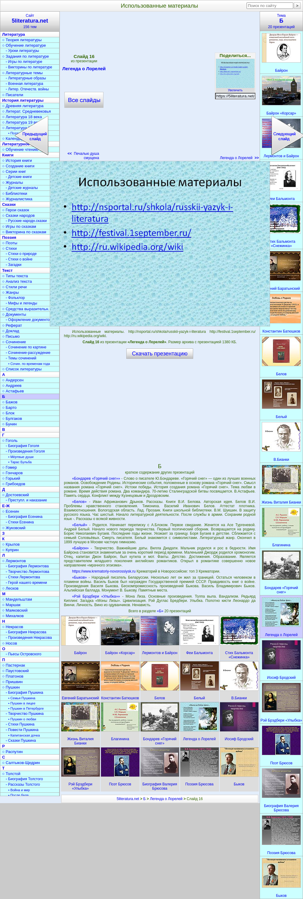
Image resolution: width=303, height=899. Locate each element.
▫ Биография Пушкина (24, 692)
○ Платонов (12, 676)
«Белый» (79, 525)
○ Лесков (10, 588)
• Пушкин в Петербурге (26, 708)
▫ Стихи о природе (21, 254)
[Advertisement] (74, 87)
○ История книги (17, 160)
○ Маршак (11, 604)
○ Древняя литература (22, 106)
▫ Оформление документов (29, 320)
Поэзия (9, 237)
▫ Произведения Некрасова (29, 637)
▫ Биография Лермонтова (27, 566)
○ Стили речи (14, 287)
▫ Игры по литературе (24, 62)
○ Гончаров (12, 473)
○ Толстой (11, 773)
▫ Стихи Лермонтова (23, 577)
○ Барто (9, 407)
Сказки (9, 204)
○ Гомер (9, 467)
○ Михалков (13, 615)
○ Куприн (10, 550)
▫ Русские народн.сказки (26, 221)
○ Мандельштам (17, 599)
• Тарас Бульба (20, 462)
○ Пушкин (11, 687)
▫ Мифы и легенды (21, 303)
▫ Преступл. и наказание (26, 500)
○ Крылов (11, 544)
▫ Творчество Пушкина (25, 714)
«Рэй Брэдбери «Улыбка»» (96, 596)
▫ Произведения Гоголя (25, 451)
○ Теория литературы (21, 40)
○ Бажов (9, 402)
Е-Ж (6, 506)
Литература (13, 34)
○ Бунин (9, 424)
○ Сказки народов (18, 215)
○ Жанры (10, 292)
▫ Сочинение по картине (26, 347)
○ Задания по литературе (25, 56)
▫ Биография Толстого (24, 779)
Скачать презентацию (160, 354)
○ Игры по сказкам (19, 226)
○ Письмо (11, 336)
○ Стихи (9, 248)
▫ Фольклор (15, 298)
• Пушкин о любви (22, 719)
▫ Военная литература (24, 84)
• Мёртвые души (21, 457)
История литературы (23, 100)
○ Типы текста (15, 276)
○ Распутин (12, 751)
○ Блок (8, 413)
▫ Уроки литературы (22, 51)
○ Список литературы (21, 369)
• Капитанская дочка (24, 735)
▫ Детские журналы (22, 188)
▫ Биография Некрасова (26, 632)
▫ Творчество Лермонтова (27, 572)
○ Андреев (12, 385)
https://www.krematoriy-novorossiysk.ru (103, 571)
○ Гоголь (10, 440)
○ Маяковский (14, 610)
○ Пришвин (12, 681)
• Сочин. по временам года (29, 364)
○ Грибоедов (13, 484)
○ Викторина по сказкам (24, 232)
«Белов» (79, 502)
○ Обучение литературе (24, 45)
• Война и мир (19, 790)
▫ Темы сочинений (21, 358)
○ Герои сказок (15, 210)
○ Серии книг (14, 171)
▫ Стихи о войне (19, 259)
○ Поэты (9, 243)
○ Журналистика (17, 199)
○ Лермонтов (14, 561)
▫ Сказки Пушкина (21, 740)
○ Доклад (10, 331)
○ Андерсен (12, 380)
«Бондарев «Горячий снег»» (96, 478)
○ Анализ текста (17, 281)
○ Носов (9, 643)
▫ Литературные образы (26, 78)
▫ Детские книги (19, 177)
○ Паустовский (15, 670)
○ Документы (14, 314)
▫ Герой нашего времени (26, 583)
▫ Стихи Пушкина (20, 724)
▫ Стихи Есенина (20, 522)
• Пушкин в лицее (21, 703)
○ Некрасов (12, 626)
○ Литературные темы (22, 73)
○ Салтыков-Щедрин (21, 762)
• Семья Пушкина (21, 698)
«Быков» (79, 577)
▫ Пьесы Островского (23, 654)
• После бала (18, 795)
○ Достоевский (15, 495)
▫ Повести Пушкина (22, 730)
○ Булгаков (12, 418)
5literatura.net (128, 799)
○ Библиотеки (14, 193)
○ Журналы (12, 182)
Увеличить (235, 88)
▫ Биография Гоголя (22, 446)
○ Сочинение (14, 342)
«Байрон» (80, 548)
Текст (7, 270)
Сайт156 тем (30, 21)
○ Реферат (12, 325)
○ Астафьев (13, 391)
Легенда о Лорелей (239, 158)
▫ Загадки (13, 265)
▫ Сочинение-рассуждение (28, 353)
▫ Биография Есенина (24, 517)
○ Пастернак (13, 665)
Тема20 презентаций (281, 21)
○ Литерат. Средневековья (26, 111)
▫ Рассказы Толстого (23, 784)
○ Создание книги (18, 166)
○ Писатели (12, 95)
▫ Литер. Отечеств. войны (27, 89)
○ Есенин (10, 511)
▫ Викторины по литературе (29, 67)
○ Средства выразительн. (25, 309)
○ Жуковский (13, 528)
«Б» (160, 611)
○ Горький (11, 478)
